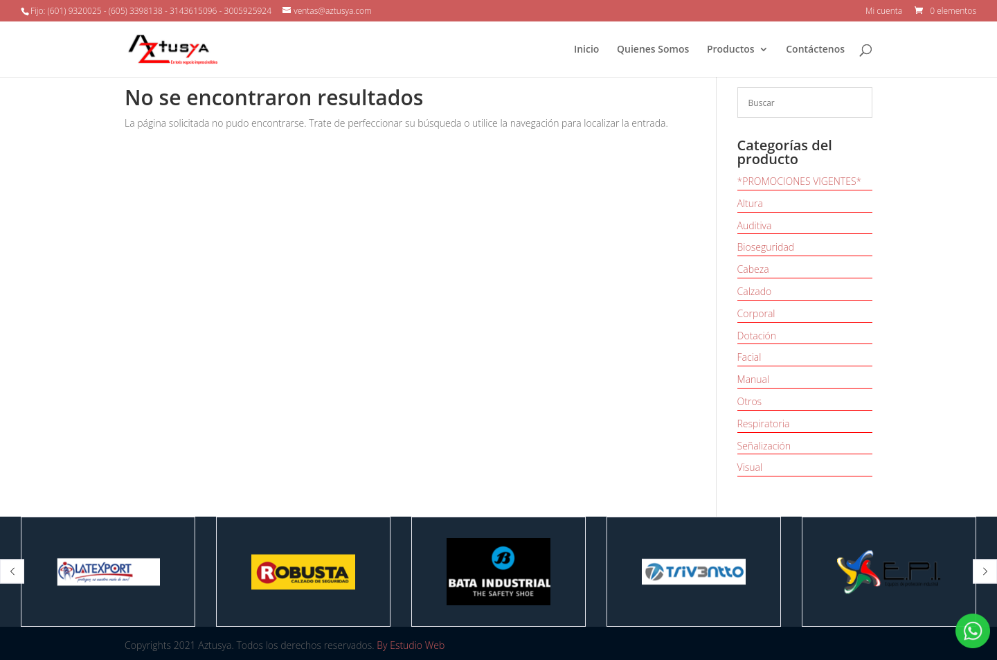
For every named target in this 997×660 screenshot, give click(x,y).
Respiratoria (763, 423)
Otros (749, 401)
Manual (753, 379)
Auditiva (754, 225)
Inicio (586, 49)
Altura (750, 203)
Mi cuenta (883, 12)
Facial (749, 357)
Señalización (764, 445)
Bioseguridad (766, 246)
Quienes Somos (653, 49)
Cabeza (753, 269)
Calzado (754, 291)
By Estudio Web (410, 645)
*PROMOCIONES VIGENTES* (799, 181)
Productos (731, 49)
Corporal (756, 313)
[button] (12, 572)
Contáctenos (815, 49)
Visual (750, 467)
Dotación (757, 335)
